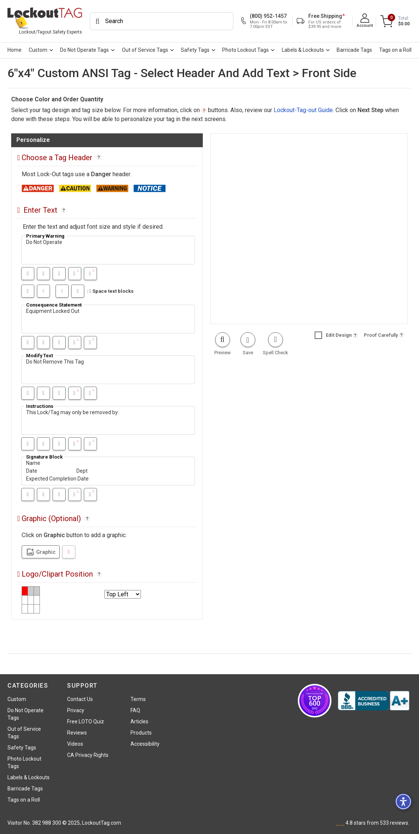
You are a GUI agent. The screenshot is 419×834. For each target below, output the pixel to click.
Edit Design (333, 335)
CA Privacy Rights (87, 755)
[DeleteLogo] (68, 551)
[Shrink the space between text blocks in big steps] (77, 291)
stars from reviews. (377, 823)
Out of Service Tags (145, 50)
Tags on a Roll (395, 50)
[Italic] (43, 273)
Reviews (77, 733)
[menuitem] (14, 50)
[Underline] (59, 273)
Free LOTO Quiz (85, 721)
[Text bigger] (74, 273)
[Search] (161, 21)
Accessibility (145, 744)
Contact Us (80, 699)
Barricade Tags (354, 50)
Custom (38, 50)
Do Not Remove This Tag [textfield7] (108, 369)
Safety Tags (195, 50)
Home (14, 50)
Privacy (75, 710)
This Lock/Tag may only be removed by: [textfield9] (108, 420)
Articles (139, 721)
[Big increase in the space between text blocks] (27, 291)
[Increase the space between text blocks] (43, 291)
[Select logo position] (122, 594)
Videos (75, 744)
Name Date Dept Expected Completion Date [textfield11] (108, 471)
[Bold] (27, 273)
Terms (138, 699)
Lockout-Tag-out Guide (303, 110)
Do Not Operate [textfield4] (108, 250)
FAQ (135, 710)
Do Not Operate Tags (84, 50)
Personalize (33, 139)
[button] (222, 344)
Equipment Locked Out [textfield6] (108, 319)
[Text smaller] (90, 273)
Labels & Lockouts (303, 50)
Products (141, 733)
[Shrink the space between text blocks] (62, 291)
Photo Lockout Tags (245, 50)
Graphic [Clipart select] (41, 552)
